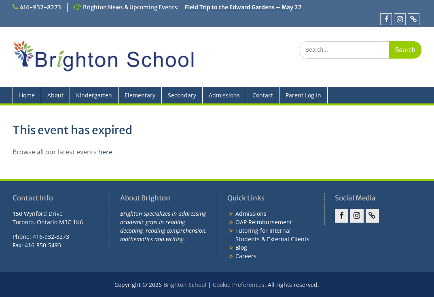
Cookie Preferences (239, 285)
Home (27, 95)
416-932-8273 (40, 7)
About (55, 95)
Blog (241, 247)
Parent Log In (303, 95)
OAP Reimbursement (263, 222)
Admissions (224, 95)
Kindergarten (94, 95)
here (105, 151)
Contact (262, 95)
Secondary (182, 95)
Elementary (140, 95)
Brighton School (184, 285)
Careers (245, 256)
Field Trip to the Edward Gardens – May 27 (243, 7)
